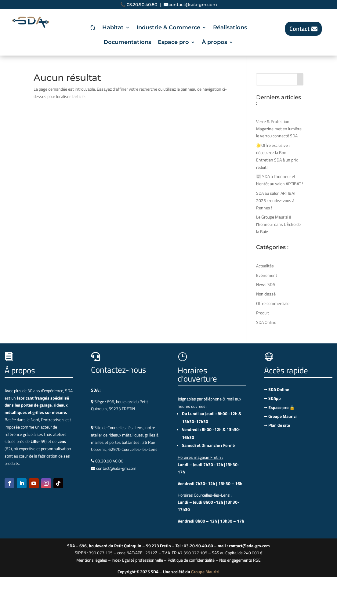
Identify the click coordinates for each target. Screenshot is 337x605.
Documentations (127, 42)
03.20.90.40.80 (142, 4)
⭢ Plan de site (277, 425)
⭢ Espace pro (279, 407)
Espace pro (173, 42)
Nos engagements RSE (240, 560)
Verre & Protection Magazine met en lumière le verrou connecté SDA (279, 128)
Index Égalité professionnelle (137, 560)
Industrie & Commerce (168, 28)
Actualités (265, 266)
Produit (262, 313)
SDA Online (266, 322)
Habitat (113, 28)
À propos (214, 42)
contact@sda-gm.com (192, 4)
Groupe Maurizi (205, 571)
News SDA (265, 284)
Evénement (266, 275)
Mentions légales (91, 560)
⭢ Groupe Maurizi (280, 416)
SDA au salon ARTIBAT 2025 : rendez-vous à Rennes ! (276, 200)
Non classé (266, 294)
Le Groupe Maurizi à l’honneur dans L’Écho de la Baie (278, 224)
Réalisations (230, 28)
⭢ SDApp (272, 398)
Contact (299, 28)
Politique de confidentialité (191, 560)
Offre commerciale (272, 303)
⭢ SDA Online (276, 389)
